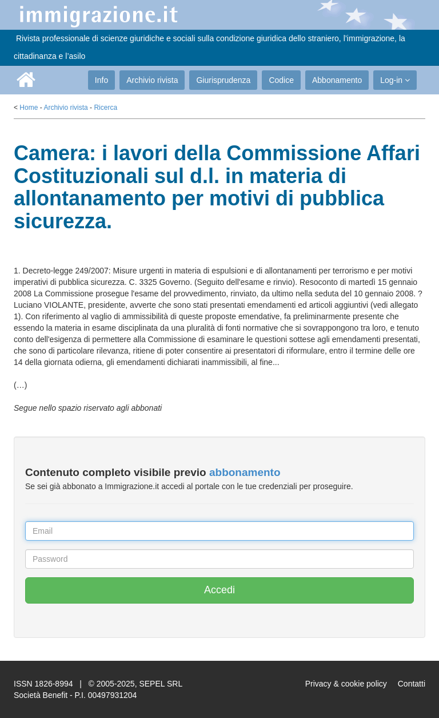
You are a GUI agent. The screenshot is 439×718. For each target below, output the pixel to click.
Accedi (219, 590)
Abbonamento (337, 80)
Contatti (411, 683)
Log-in (395, 80)
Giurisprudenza (223, 80)
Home (28, 108)
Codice (281, 80)
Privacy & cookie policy (346, 683)
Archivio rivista (152, 80)
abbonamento (245, 472)
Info (101, 80)
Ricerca (105, 108)
